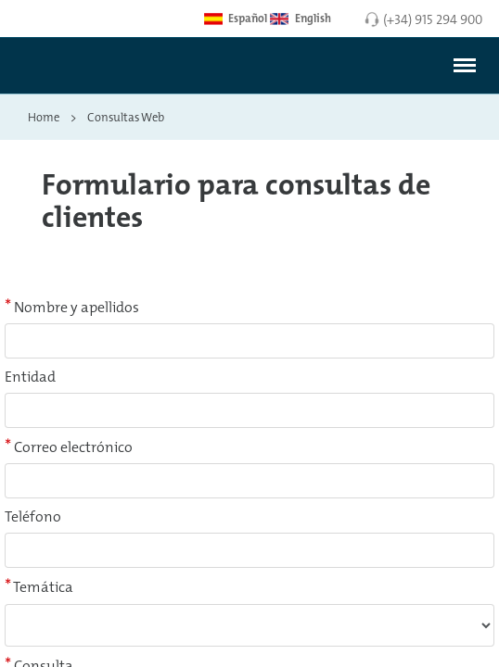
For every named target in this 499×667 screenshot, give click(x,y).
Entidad (30, 376)
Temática (39, 586)
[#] (464, 65)
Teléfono (33, 516)
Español (235, 18)
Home (43, 116)
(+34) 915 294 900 (432, 19)
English (300, 18)
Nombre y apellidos (72, 306)
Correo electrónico (69, 446)
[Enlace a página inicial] (68, 72)
